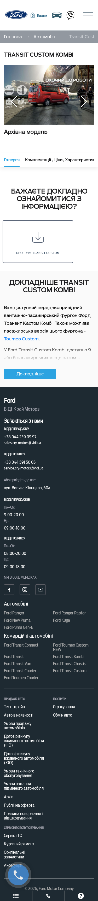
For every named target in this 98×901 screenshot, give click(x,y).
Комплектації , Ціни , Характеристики (61, 160)
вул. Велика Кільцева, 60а (27, 487)
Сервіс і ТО (13, 835)
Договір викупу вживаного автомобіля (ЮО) (24, 758)
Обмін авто (62, 715)
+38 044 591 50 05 (20, 462)
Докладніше (30, 373)
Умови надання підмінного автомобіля (24, 786)
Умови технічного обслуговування (19, 773)
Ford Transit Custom (70, 670)
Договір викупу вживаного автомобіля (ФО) (24, 741)
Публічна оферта (19, 805)
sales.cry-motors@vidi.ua (22, 443)
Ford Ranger (14, 613)
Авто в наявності (18, 715)
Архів (8, 796)
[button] (38, 16)
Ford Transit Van (17, 663)
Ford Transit (14, 656)
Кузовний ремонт (19, 843)
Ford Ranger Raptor (69, 613)
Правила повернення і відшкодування (23, 816)
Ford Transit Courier (20, 670)
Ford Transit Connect (21, 645)
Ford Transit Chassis (69, 663)
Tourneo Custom (21, 338)
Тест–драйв (14, 706)
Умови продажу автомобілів (17, 725)
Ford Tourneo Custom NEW (71, 647)
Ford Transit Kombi (68, 656)
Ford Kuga (61, 620)
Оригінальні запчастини (14, 854)
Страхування (64, 706)
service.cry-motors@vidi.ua (23, 468)
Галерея (12, 160)
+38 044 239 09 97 (20, 436)
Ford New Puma (17, 620)
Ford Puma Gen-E (18, 627)
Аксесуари (13, 865)
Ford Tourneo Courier (21, 677)
